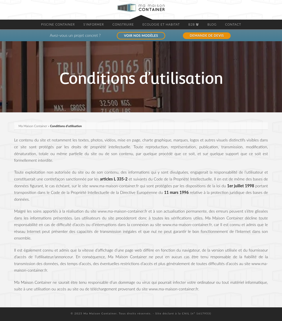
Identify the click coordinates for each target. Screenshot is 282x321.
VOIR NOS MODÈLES (141, 35)
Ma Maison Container (33, 126)
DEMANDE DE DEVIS (207, 35)
